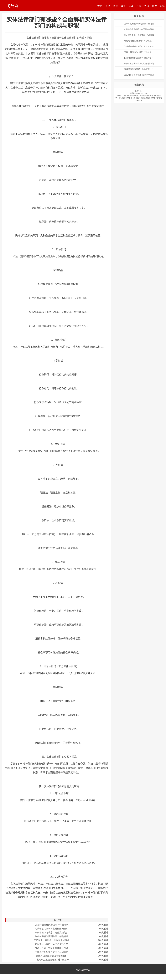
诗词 (130, 6)
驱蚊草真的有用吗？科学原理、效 (138, 69)
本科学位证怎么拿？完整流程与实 (51, 932)
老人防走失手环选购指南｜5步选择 (139, 35)
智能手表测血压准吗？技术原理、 (138, 52)
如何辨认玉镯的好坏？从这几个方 (51, 944)
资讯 (146, 6)
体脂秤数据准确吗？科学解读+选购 (139, 29)
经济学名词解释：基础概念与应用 (51, 928)
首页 (99, 6)
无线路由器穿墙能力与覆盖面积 (51, 956)
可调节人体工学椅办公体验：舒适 (51, 948)
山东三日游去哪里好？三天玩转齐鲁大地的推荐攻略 (142, 96)
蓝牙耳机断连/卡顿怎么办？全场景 (139, 24)
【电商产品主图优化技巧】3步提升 (51, 959)
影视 (162, 6)
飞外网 (12, 5)
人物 (107, 6)
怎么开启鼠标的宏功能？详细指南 (51, 925)
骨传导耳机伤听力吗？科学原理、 (138, 41)
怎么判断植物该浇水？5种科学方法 (139, 75)
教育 (123, 6)
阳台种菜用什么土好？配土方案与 (138, 58)
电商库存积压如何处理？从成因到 (51, 952)
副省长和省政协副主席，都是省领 (51, 936)
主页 (136, 91)
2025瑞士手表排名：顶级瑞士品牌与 (51, 940)
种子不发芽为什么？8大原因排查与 (139, 64)
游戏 (115, 6)
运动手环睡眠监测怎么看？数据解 (138, 46)
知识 (154, 6)
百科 (138, 6)
